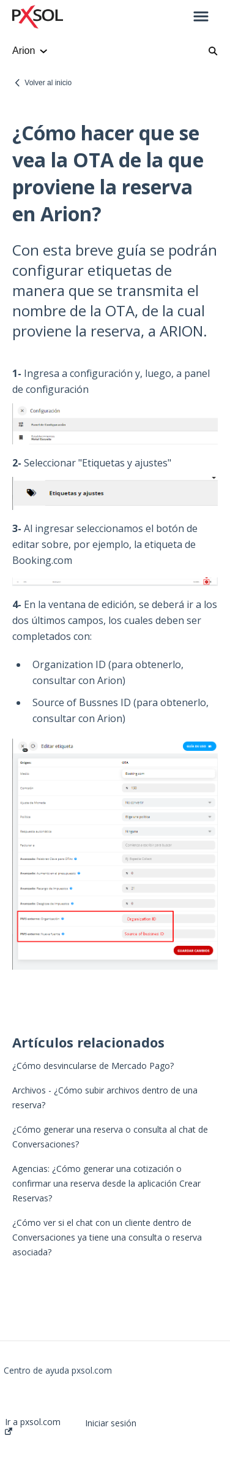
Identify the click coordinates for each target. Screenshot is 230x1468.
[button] (201, 17)
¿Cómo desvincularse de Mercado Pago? (93, 1065)
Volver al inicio (48, 82)
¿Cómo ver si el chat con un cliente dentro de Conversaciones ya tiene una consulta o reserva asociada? (107, 1237)
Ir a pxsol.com (33, 1426)
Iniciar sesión (110, 1423)
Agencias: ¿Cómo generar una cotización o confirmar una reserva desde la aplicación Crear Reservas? (106, 1183)
